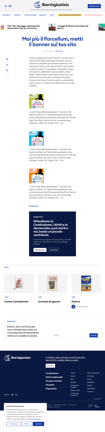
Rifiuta (27, 424)
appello (40, 58)
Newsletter (91, 388)
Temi (51, 15)
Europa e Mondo (54, 381)
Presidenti (90, 382)
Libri (7, 267)
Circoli (73, 373)
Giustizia (50, 385)
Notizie (17, 15)
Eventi (73, 376)
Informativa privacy (60, 405)
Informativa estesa (34, 419)
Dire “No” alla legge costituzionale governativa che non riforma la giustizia (24, 28)
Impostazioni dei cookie (53, 407)
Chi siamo (6, 15)
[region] (25, 415)
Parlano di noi (75, 390)
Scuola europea (30, 15)
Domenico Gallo (79, 307)
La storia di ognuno (49, 301)
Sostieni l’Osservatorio (94, 15)
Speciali (42, 15)
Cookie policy (72, 405)
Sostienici (54, 250)
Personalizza (13, 424)
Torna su (97, 399)
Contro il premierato (16, 301)
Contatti (90, 391)
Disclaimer (49, 405)
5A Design (94, 406)
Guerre (75, 301)
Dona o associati (93, 373)
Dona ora (50, 365)
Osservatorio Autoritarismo (70, 15)
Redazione (59, 51)
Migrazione (51, 389)
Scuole (89, 385)
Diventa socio (94, 6)
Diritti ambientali (54, 377)
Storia (89, 379)
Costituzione (52, 373)
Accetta (38, 424)
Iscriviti (94, 335)
